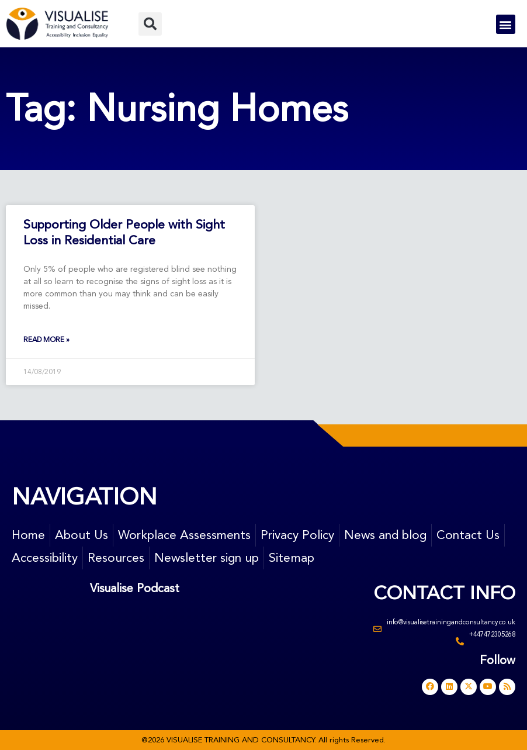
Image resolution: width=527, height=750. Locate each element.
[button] (150, 24)
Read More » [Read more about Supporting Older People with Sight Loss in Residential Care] (46, 340)
